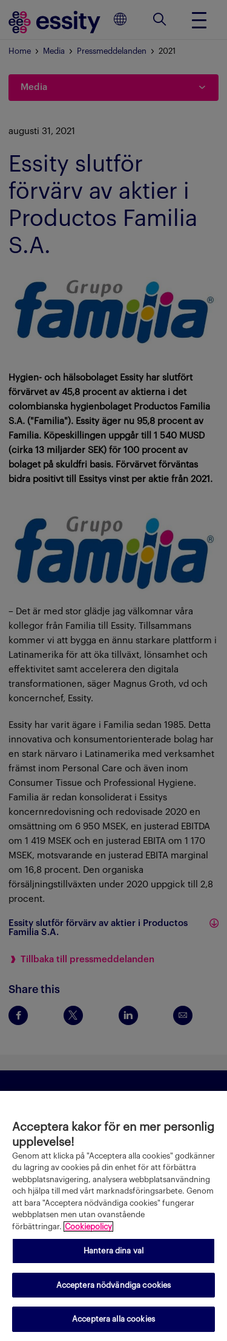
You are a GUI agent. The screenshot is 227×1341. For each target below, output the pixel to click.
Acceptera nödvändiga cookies (113, 1285)
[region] (113, 1216)
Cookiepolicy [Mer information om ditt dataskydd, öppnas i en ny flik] (88, 1226)
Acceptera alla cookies (113, 1319)
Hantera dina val (113, 1251)
